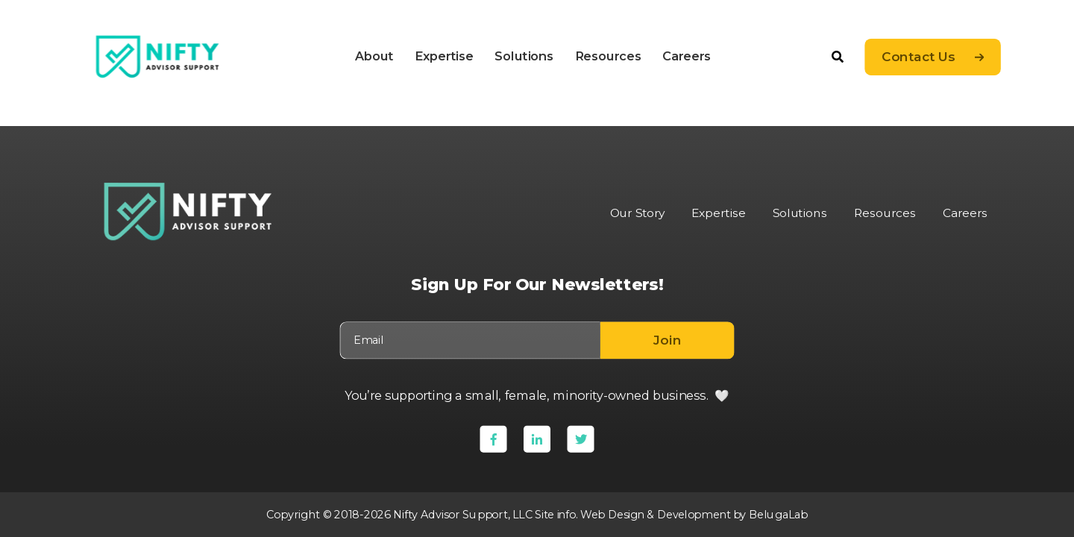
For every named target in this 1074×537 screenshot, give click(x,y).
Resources (607, 55)
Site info (553, 514)
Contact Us (918, 57)
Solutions (523, 55)
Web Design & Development (656, 514)
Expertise (444, 55)
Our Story (630, 213)
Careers (686, 55)
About (374, 55)
